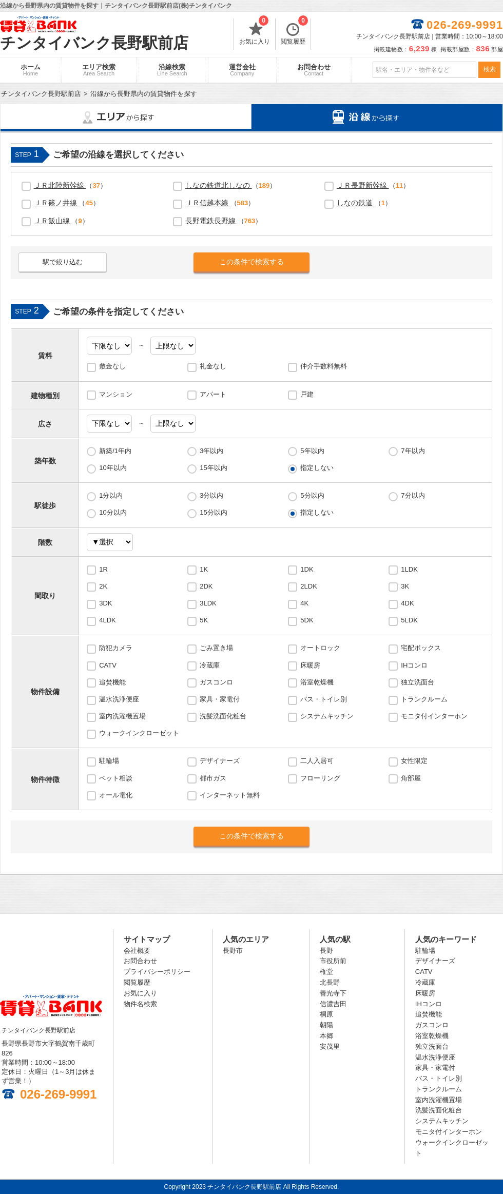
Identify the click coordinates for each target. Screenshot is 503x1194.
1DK (306, 569)
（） (70, 185)
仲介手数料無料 (323, 366)
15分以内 (213, 512)
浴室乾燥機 (317, 682)
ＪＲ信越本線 (207, 203)
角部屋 (411, 778)
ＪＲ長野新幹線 (363, 185)
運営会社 (242, 69)
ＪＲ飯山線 (53, 221)
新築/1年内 (115, 451)
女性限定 (414, 761)
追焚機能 (112, 682)
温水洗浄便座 (119, 699)
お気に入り (254, 31)
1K (204, 569)
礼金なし (213, 366)
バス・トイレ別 (323, 699)
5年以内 (312, 451)
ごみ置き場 (216, 648)
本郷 (326, 1036)
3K (405, 586)
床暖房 (310, 665)
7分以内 (412, 495)
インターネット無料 (230, 795)
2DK (206, 586)
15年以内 (213, 468)
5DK (306, 620)
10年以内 (112, 468)
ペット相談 (115, 778)
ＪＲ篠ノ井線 (56, 203)
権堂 (326, 971)
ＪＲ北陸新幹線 (60, 185)
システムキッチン (327, 716)
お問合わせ (314, 69)
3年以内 (211, 451)
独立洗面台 (417, 682)
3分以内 (211, 495)
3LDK (208, 603)
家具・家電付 (220, 699)
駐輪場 (109, 761)
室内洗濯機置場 (122, 716)
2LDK (308, 586)
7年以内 (412, 451)
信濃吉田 (333, 1004)
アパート (213, 394)
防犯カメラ (115, 648)
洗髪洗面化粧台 (223, 716)
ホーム (31, 69)
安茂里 (330, 1046)
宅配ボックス (421, 648)
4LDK (107, 620)
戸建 (307, 394)
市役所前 (333, 961)
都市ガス (213, 778)
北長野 (330, 982)
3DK (105, 603)
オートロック (320, 648)
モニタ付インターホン (434, 716)
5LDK (409, 620)
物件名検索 (140, 1004)
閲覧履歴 (294, 31)
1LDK (409, 569)
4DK (407, 603)
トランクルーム (424, 699)
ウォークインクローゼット (139, 733)
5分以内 (312, 495)
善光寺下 (333, 993)
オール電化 (115, 795)
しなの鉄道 (356, 203)
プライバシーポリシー (157, 971)
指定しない (317, 468)
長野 (326, 950)
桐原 (326, 1014)
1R (103, 569)
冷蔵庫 (210, 665)
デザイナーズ (220, 761)
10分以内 (112, 512)
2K (103, 586)
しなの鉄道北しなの (218, 185)
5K (204, 620)
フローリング (320, 778)
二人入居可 (317, 761)
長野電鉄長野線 (211, 221)
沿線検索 (172, 69)
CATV (108, 665)
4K (304, 603)
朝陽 (326, 1025)
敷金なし (112, 366)
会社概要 (137, 950)
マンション (115, 394)
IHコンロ (414, 665)
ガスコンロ (216, 682)
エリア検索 (98, 69)
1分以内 (111, 495)
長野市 (233, 950)
